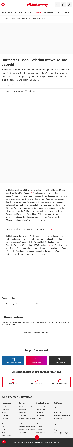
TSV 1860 (5, 418)
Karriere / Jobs (40, 409)
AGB (55, 409)
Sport (27, 12)
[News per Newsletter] (36, 382)
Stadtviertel (5, 409)
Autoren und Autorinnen (43, 407)
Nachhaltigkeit (6, 435)
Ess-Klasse (22, 421)
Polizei (13, 298)
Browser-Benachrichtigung (27, 418)
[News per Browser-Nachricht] (60, 382)
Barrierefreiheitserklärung (62, 415)
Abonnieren (40, 412)
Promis (37, 12)
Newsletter (22, 409)
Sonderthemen (40, 432)
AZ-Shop (39, 426)
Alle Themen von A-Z (25, 407)
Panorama (48, 12)
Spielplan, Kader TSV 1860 (27, 429)
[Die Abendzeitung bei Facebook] (13, 360)
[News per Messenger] (13, 382)
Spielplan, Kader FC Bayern (27, 426)
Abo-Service (40, 415)
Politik (66, 12)
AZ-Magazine (40, 429)
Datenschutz (57, 412)
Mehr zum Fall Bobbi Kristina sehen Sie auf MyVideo (28, 229)
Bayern (18, 12)
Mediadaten (40, 424)
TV (59, 12)
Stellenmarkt (23, 432)
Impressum (57, 407)
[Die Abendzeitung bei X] (60, 360)
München (5, 12)
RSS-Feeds (22, 415)
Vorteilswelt (23, 424)
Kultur (4, 429)
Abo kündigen (58, 418)
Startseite (6, 18)
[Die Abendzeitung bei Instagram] (36, 360)
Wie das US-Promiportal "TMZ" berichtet (31, 245)
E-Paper (38, 418)
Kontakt (38, 421)
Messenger (22, 412)
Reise (3, 432)
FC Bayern (5, 415)
